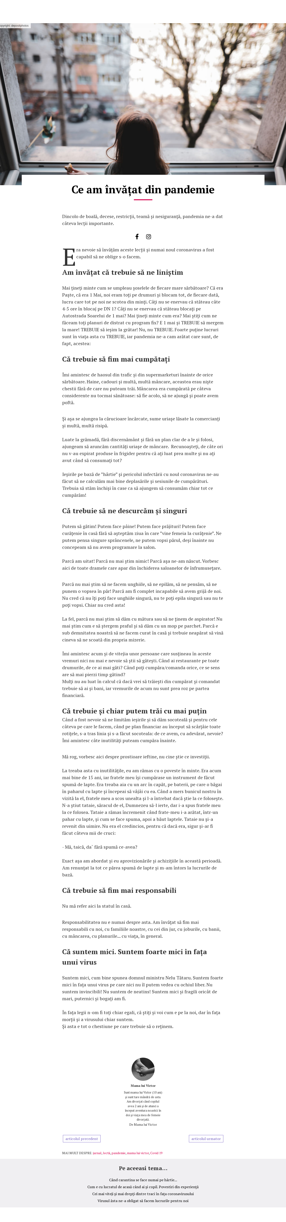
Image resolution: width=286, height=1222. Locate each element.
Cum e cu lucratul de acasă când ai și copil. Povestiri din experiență (143, 1186)
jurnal (97, 1153)
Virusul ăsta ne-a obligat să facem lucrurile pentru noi (143, 1200)
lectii (106, 1153)
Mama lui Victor (143, 1085)
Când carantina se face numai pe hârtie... (143, 1179)
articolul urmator (206, 1138)
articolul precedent (81, 1138)
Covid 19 (156, 1153)
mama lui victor (138, 1153)
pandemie (118, 1153)
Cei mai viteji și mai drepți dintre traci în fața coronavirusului (143, 1193)
